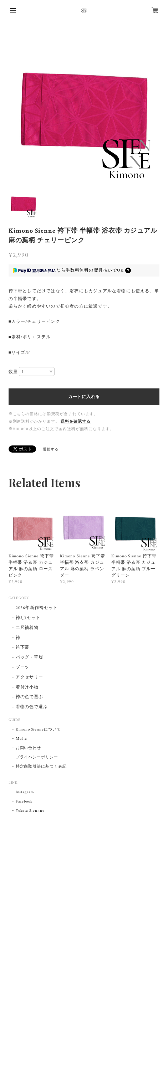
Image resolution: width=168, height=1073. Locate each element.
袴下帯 (23, 647)
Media (21, 738)
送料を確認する (76, 421)
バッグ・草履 (30, 657)
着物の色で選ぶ (32, 707)
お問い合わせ (28, 748)
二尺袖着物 (27, 627)
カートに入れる (84, 396)
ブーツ (23, 667)
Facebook (24, 801)
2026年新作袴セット (37, 607)
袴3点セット (28, 617)
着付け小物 (27, 687)
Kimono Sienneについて (38, 729)
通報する (50, 449)
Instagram (25, 792)
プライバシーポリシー (37, 757)
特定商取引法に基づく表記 (41, 766)
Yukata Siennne (30, 810)
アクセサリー (30, 677)
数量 (13, 371)
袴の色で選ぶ (30, 697)
